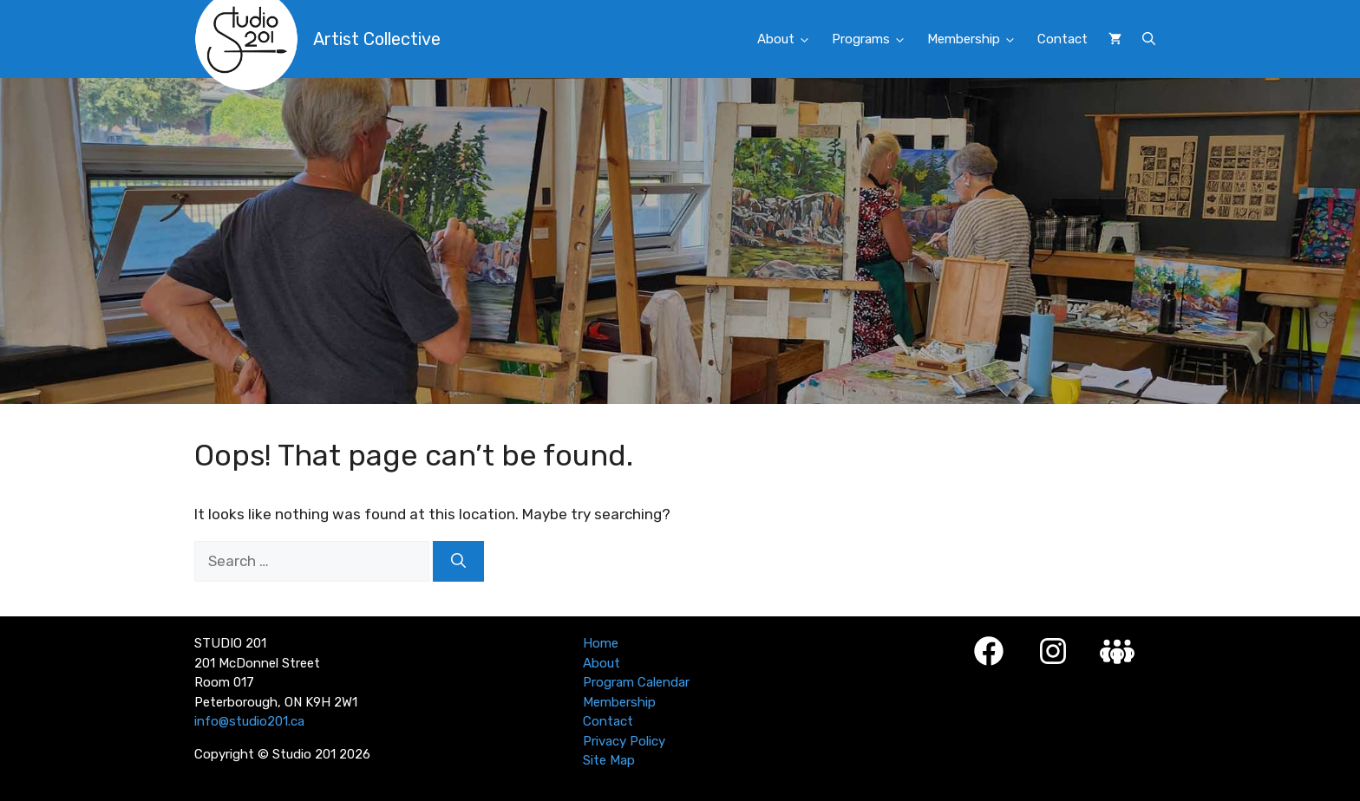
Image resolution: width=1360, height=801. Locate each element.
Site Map (609, 760)
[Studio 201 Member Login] (1117, 651)
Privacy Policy (624, 741)
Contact (1062, 39)
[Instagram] (1053, 651)
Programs (874, 40)
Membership (977, 40)
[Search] (458, 562)
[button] (1149, 39)
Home (600, 643)
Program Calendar (636, 682)
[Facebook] (988, 651)
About (789, 40)
